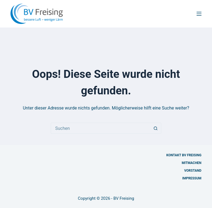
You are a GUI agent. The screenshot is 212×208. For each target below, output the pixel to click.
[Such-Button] (155, 128)
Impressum (191, 178)
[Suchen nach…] (100, 128)
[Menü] (199, 13)
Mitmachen (191, 163)
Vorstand (192, 171)
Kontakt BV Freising (184, 155)
